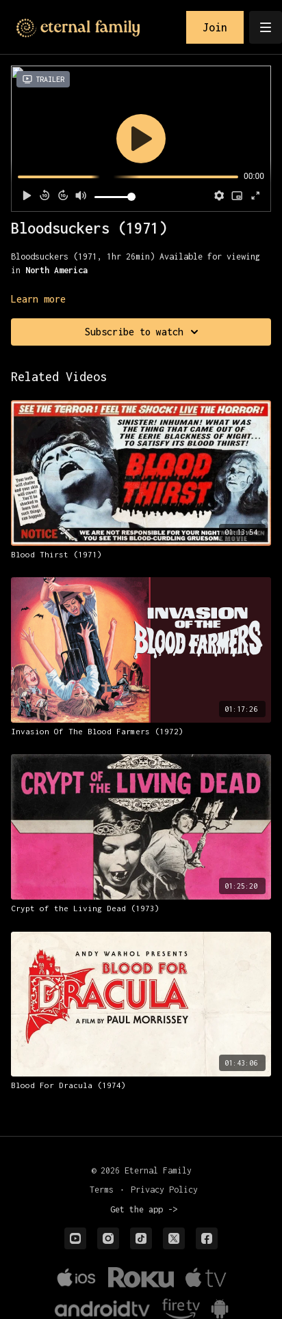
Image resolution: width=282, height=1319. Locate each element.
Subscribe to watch (144, 332)
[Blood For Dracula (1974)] (141, 1085)
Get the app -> (143, 1209)
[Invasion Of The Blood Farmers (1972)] (141, 731)
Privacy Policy (164, 1189)
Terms (102, 1189)
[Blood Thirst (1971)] (141, 554)
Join (215, 27)
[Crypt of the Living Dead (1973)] (141, 908)
